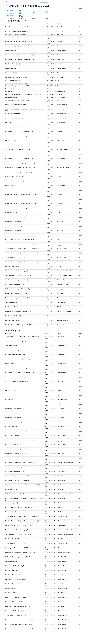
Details (80, 27)
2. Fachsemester (10, 12)
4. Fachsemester (10, 15)
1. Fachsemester (10, 10)
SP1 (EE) (21, 17)
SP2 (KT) (34, 18)
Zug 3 (46, 12)
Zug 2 (33, 12)
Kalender (79, 8)
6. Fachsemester (10, 18)
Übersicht (9, 2)
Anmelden (79, 2)
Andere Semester (44, 2)
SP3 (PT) (47, 18)
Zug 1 (20, 10)
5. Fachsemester (10, 17)
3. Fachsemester (10, 13)
